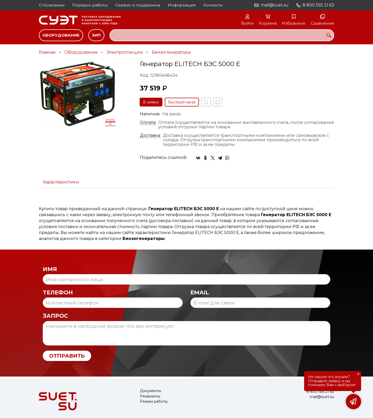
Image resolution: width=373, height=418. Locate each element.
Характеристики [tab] (61, 182)
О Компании (51, 5)
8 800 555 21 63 (318, 5)
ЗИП (96, 35)
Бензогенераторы (171, 52)
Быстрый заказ (182, 102)
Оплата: (148, 122)
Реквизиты (150, 396)
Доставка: (150, 135)
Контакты (213, 5)
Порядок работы (89, 5)
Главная (47, 52)
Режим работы (154, 401)
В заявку (151, 102)
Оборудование (61, 35)
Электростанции (124, 52)
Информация (182, 5)
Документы (150, 391)
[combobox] (222, 35)
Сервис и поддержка (137, 5)
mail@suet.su (275, 5)
